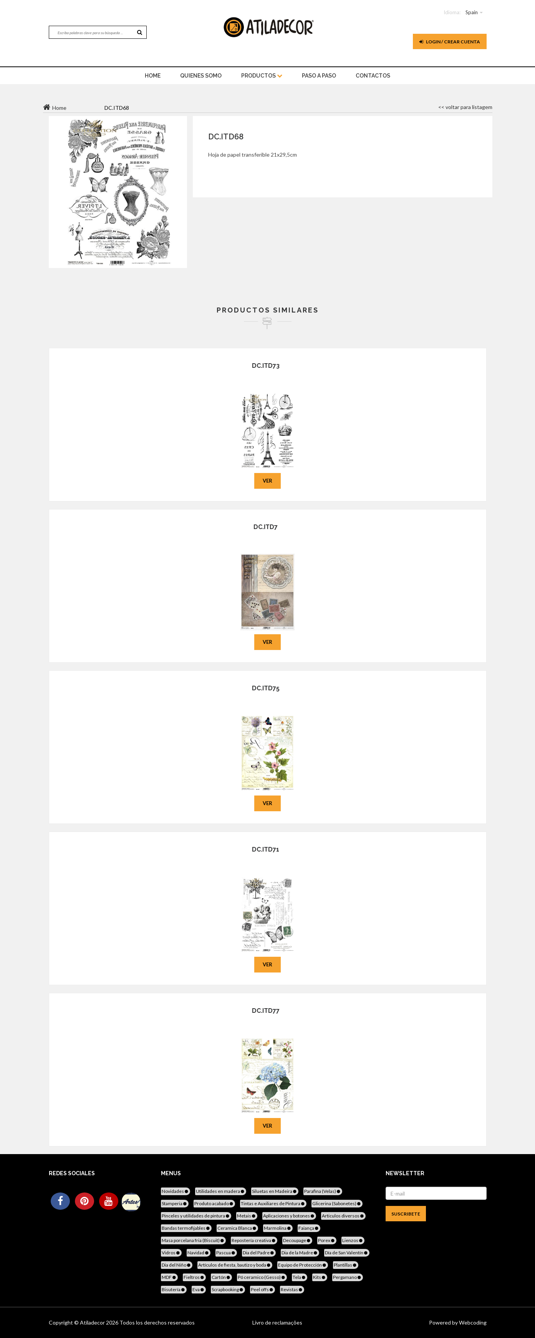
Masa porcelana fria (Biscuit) (193, 1240)
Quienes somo (201, 76)
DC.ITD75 (266, 688)
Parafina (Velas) (322, 1191)
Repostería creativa (254, 1240)
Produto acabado (214, 1203)
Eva (198, 1289)
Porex (327, 1240)
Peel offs (262, 1289)
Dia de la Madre (300, 1252)
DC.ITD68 (225, 136)
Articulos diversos (343, 1216)
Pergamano (347, 1277)
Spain (471, 12)
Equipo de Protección (302, 1265)
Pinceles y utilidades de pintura (196, 1216)
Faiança (309, 1228)
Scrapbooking (228, 1289)
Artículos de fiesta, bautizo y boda (235, 1265)
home (153, 76)
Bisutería (174, 1289)
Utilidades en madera (220, 1191)
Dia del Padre (259, 1252)
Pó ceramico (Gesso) (262, 1277)
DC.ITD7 (265, 527)
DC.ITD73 (266, 365)
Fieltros (194, 1277)
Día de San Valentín (347, 1252)
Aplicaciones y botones (289, 1216)
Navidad (198, 1252)
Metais (247, 1216)
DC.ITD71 (265, 849)
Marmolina (278, 1228)
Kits (319, 1277)
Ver (267, 481)
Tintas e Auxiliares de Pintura (273, 1203)
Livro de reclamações (277, 1322)
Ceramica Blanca (237, 1228)
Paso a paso (319, 76)
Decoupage (297, 1240)
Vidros (171, 1252)
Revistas (292, 1289)
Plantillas (346, 1265)
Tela (299, 1277)
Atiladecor (93, 1322)
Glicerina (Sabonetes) (337, 1203)
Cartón (221, 1277)
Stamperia (175, 1203)
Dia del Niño (177, 1265)
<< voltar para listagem (465, 107)
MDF (169, 1277)
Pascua (226, 1252)
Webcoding (472, 1322)
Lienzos (353, 1240)
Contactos (373, 76)
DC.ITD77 (266, 1010)
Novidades (175, 1191)
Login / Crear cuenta (449, 42)
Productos (261, 76)
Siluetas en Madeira (275, 1191)
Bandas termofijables (186, 1228)
